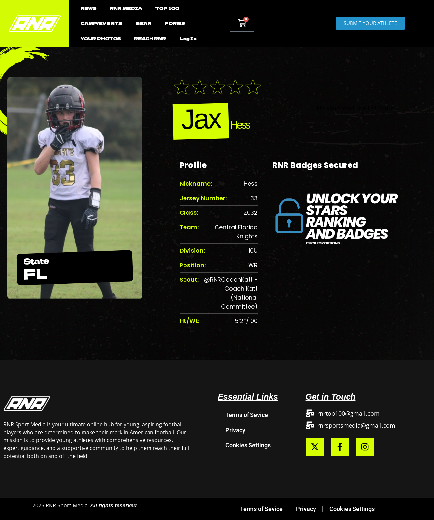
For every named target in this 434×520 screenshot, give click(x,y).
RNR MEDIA (126, 8)
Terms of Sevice (246, 414)
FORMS (174, 23)
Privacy (235, 430)
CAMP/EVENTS (101, 23)
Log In (187, 38)
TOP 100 (167, 8)
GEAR (143, 23)
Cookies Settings (248, 445)
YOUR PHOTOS (101, 38)
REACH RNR (150, 38)
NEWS (88, 8)
